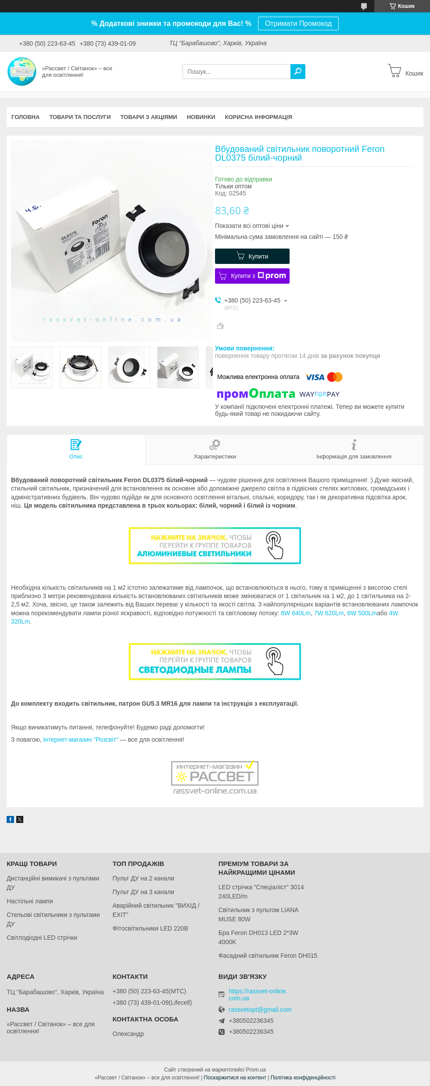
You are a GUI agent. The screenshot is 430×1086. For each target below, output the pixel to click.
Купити (259, 256)
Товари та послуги (80, 117)
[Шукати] (297, 71)
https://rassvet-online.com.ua (258, 995)
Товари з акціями (148, 117)
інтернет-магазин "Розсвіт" (80, 739)
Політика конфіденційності (303, 1078)
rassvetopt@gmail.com (260, 1010)
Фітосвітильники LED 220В (150, 928)
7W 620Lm (329, 613)
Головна (25, 117)
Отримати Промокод (298, 23)
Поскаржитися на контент (235, 1078)
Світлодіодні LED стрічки (42, 937)
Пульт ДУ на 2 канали (143, 878)
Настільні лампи (30, 901)
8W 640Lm (296, 613)
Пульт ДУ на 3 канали (143, 891)
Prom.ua (256, 1070)
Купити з (258, 276)
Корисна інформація (258, 117)
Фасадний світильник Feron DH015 (268, 955)
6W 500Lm (362, 613)
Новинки (201, 117)
